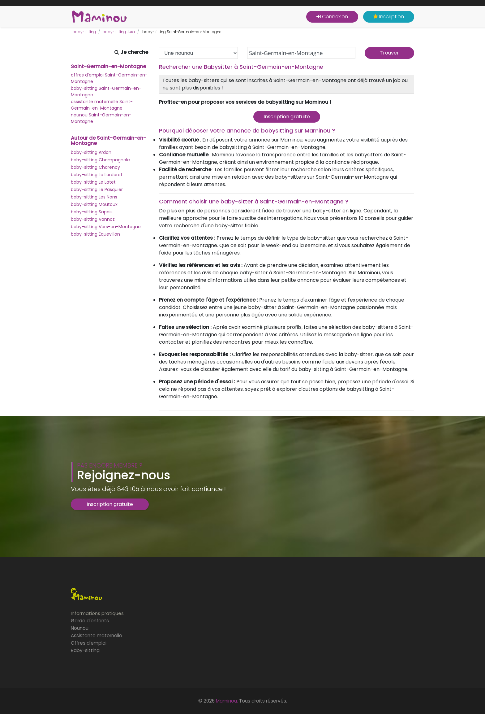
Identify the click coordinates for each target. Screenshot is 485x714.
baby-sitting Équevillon (95, 234)
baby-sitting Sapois (92, 212)
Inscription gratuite (287, 116)
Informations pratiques (97, 613)
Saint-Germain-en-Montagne (108, 66)
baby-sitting (84, 31)
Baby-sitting (85, 650)
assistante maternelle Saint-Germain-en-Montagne (102, 104)
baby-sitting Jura (118, 31)
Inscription (388, 16)
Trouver (389, 52)
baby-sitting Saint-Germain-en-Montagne (106, 91)
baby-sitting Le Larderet (96, 175)
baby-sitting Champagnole (100, 160)
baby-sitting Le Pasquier (97, 189)
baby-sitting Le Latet (93, 182)
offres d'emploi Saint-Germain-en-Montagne (109, 78)
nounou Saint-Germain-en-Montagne (101, 118)
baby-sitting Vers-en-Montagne (106, 227)
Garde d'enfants (90, 620)
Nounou (79, 628)
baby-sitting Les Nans (94, 197)
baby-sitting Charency (95, 167)
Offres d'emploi (88, 643)
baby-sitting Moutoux (94, 204)
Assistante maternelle (96, 635)
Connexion (332, 16)
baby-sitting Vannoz (93, 219)
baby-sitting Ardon (91, 152)
